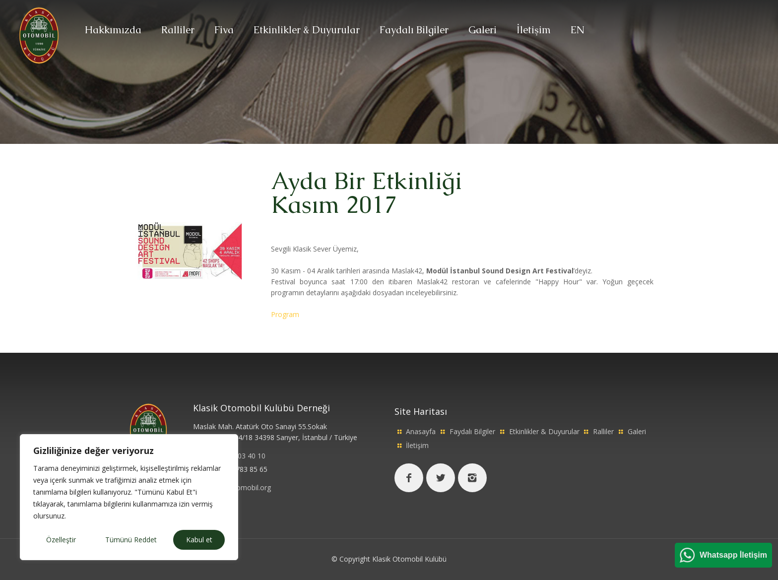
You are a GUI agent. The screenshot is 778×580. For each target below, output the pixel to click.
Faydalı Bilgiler (472, 431)
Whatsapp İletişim (733, 555)
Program (285, 314)
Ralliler (603, 431)
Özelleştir (61, 539)
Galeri (637, 431)
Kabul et (199, 539)
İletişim (417, 445)
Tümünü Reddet (131, 539)
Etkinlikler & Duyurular (544, 431)
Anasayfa (421, 431)
